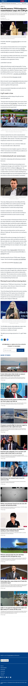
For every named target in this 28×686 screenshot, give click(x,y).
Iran (19, 3)
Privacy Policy (3, 669)
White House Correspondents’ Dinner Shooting (9, 3)
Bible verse (19, 168)
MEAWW (2, 655)
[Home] (4, 1)
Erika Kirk (22, 48)
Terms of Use (3, 673)
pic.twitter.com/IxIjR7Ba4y (19, 259)
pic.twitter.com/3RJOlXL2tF (20, 73)
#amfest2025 (14, 250)
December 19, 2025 (18, 262)
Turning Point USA (15, 41)
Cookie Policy (3, 671)
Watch (23, 1)
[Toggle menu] (26, 1)
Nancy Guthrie (24, 3)
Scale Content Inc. (11, 655)
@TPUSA (3, 253)
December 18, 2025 (17, 77)
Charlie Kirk (15, 81)
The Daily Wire (13, 103)
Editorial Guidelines (4, 667)
